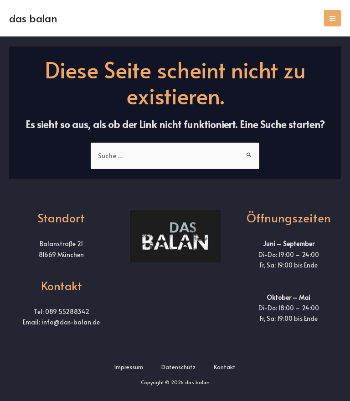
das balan (33, 18)
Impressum (128, 367)
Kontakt (225, 367)
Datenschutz (178, 367)
